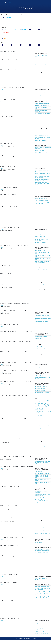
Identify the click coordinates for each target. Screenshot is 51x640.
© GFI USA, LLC (18, 638)
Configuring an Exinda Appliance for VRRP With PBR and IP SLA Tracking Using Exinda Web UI (43, 531)
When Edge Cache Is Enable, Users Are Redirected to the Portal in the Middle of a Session (42, 476)
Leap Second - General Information (41, 449)
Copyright (29, 638)
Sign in (44, 2)
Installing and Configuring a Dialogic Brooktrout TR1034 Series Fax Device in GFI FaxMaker (42, 183)
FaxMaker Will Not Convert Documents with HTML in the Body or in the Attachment (42, 75)
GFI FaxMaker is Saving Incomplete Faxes (42, 105)
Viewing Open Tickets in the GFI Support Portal (43, 623)
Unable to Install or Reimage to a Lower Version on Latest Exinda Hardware (41, 514)
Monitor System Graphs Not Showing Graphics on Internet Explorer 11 (43, 495)
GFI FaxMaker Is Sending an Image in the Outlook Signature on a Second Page (42, 81)
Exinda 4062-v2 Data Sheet (39, 297)
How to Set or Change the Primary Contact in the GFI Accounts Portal (42, 589)
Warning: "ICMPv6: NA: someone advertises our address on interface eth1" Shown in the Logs (43, 500)
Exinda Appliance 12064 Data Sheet (41, 336)
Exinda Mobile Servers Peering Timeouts (41, 321)
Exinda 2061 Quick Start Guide (40, 388)
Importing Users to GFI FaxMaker (40, 140)
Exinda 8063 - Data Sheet (39, 358)
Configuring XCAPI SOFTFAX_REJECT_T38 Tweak (43, 200)
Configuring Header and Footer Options (41, 198)
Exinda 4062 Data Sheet (39, 375)
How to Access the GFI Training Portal (41, 552)
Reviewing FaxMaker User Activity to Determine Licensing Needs (41, 237)
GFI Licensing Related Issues (39, 562)
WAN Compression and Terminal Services (42, 444)
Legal (26, 638)
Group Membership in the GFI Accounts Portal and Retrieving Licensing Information (42, 597)
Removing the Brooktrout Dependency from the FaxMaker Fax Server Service (42, 180)
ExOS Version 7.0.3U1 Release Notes (41, 432)
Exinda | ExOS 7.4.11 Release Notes (41, 295)
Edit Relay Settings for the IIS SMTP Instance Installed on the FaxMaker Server (42, 96)
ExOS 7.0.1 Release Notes (39, 430)
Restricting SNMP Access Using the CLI (41, 497)
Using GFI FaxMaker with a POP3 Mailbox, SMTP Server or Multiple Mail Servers (43, 262)
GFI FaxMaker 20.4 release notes (40, 232)
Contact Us (21, 638)
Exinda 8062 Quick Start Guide (40, 390)
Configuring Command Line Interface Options (42, 522)
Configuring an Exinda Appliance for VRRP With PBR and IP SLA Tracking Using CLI (43, 528)
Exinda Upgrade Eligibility (39, 542)
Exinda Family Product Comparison (41, 386)
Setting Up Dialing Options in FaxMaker (41, 135)
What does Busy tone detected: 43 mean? (42, 66)
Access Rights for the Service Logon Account (42, 122)
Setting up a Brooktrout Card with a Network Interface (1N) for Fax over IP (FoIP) (42, 177)
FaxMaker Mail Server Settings (40, 250)
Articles (1, 53)
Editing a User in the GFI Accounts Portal (42, 586)
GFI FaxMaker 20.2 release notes (40, 242)
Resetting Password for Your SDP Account (42, 473)
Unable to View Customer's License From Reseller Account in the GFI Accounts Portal (42, 550)
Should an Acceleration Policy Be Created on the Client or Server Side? (42, 446)
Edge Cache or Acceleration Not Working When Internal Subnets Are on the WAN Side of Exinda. (43, 462)
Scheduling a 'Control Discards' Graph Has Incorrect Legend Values (42, 409)
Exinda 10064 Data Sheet (39, 346)
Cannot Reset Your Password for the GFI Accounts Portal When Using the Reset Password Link (41, 605)
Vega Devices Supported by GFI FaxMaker (42, 234)
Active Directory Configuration (40, 502)
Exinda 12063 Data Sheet (39, 338)
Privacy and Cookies (33, 638)
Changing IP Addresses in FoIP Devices (41, 130)
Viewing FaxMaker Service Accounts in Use (42, 120)
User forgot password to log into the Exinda (42, 451)
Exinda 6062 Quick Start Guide (40, 367)
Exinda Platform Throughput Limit (40, 284)
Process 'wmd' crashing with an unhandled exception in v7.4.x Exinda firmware (42, 415)
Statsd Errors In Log (38, 471)
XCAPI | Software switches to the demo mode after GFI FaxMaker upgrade (42, 211)
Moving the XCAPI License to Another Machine (43, 152)
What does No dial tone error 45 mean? (41, 64)
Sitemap (24, 638)
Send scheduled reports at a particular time (42, 453)
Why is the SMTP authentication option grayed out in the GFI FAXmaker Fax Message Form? (43, 217)
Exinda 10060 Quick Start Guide (40, 348)
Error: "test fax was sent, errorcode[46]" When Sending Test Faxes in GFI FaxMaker (42, 203)
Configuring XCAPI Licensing (39, 150)
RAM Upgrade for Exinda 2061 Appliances (42, 392)
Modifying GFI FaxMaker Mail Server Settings (42, 103)
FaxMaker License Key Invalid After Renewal (42, 159)
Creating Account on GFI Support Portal (41, 633)
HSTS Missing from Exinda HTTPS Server (41, 291)
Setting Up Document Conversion (40, 84)
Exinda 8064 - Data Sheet (39, 293)
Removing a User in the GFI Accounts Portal (42, 591)
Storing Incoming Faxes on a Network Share (42, 113)
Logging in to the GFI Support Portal (41, 631)
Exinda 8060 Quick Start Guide (40, 356)
